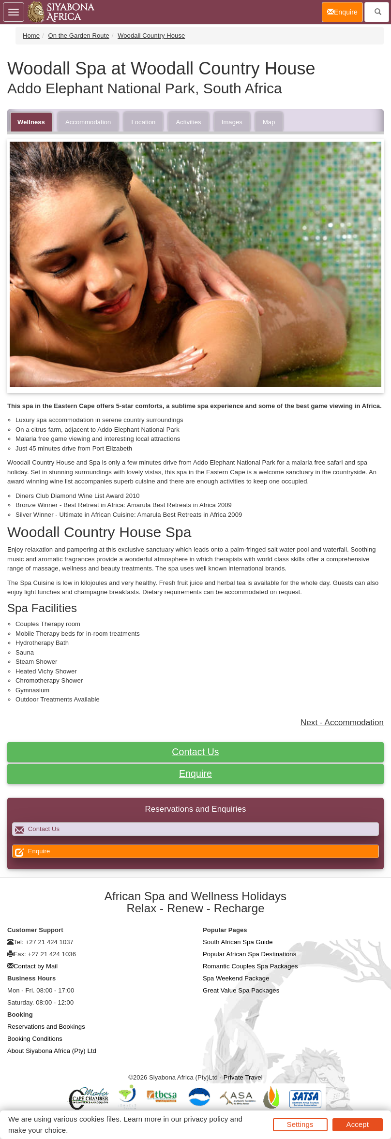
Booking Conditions (34, 1038)
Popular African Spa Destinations (249, 954)
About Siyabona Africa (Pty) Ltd (51, 1050)
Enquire (195, 773)
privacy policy (206, 1119)
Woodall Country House (151, 35)
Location (143, 122)
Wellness (31, 122)
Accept (357, 1124)
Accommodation (88, 122)
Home (31, 35)
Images (232, 122)
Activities (188, 122)
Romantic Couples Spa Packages (250, 966)
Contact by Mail (36, 966)
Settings (300, 1124)
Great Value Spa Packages (241, 990)
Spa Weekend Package (236, 978)
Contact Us (195, 751)
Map (269, 122)
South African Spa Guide (238, 942)
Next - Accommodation (342, 722)
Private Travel (243, 1077)
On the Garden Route (78, 35)
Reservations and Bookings (46, 1026)
